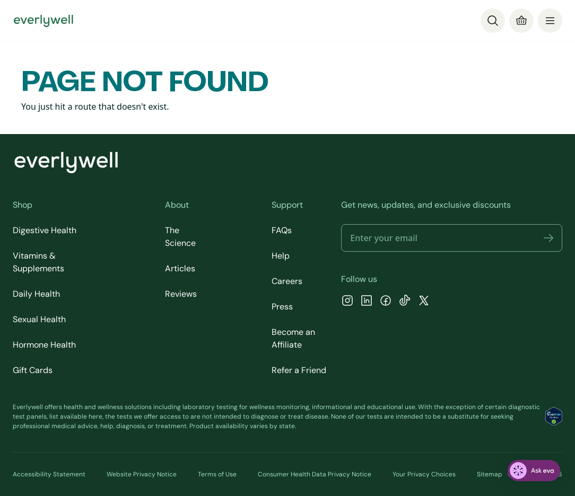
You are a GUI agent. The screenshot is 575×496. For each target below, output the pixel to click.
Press (282, 306)
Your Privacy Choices (424, 474)
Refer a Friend (299, 370)
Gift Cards (33, 370)
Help (281, 255)
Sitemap (489, 474)
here (95, 416)
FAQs (282, 230)
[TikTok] (404, 301)
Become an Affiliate (293, 338)
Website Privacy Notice (142, 474)
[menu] (550, 20)
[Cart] (521, 20)
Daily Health (36, 293)
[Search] (493, 20)
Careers (287, 281)
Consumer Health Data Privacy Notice (314, 474)
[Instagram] (347, 301)
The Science (180, 237)
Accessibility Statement (49, 474)
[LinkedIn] (366, 301)
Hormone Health (44, 344)
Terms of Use (217, 474)
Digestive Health (44, 230)
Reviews (181, 293)
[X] (423, 301)
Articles (180, 268)
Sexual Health (39, 319)
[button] (548, 238)
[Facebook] (385, 301)
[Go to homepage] (43, 20)
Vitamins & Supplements (38, 262)
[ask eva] (534, 470)
